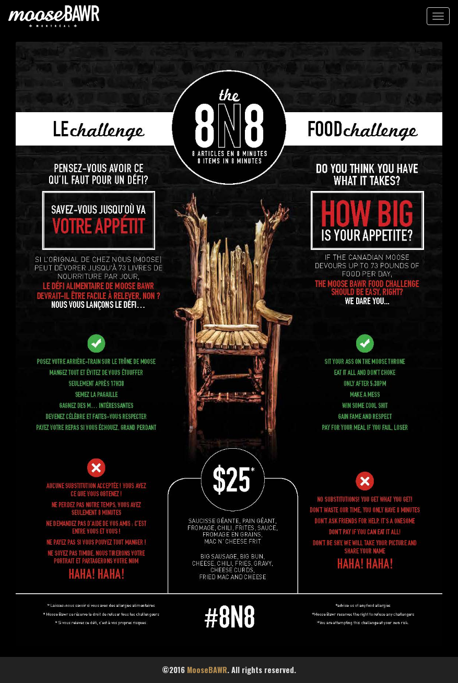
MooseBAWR (207, 669)
